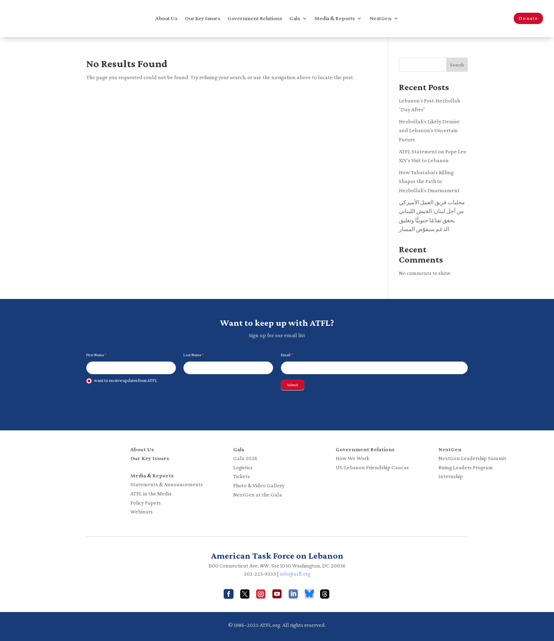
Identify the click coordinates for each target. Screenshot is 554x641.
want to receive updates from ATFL (121, 381)
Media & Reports (334, 19)
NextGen (380, 19)
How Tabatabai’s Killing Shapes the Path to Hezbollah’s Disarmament (429, 181)
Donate (528, 18)
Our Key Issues (202, 19)
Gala (294, 19)
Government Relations (255, 19)
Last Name (193, 354)
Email (287, 354)
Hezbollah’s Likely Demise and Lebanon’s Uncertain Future (429, 130)
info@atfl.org (295, 574)
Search (457, 64)
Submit (292, 385)
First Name (96, 354)
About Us (166, 19)
